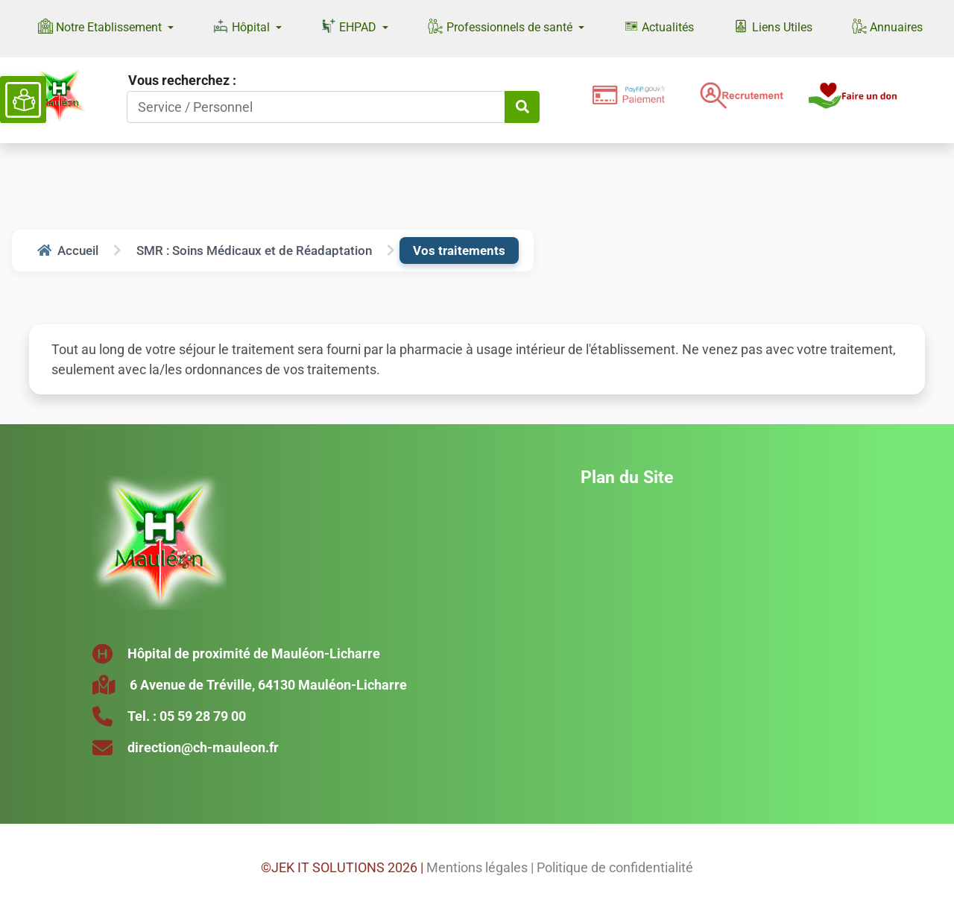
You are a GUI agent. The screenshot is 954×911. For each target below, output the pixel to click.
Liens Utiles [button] (772, 26)
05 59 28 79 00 (202, 716)
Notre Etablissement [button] (101, 26)
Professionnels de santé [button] (501, 26)
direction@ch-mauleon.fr (203, 747)
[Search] (316, 107)
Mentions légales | (480, 867)
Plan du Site (627, 477)
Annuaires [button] (887, 26)
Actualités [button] (659, 26)
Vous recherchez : (182, 80)
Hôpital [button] (242, 26)
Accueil (67, 250)
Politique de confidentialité (615, 867)
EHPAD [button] (350, 26)
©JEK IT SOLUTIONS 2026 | (342, 867)
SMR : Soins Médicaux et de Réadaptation (254, 250)
